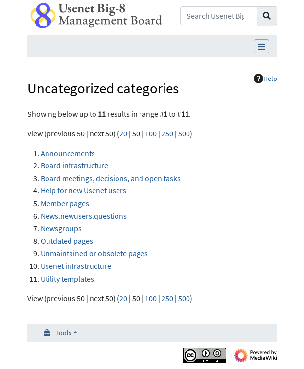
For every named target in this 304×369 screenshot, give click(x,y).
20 (123, 133)
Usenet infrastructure (76, 266)
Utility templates (67, 279)
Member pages (65, 203)
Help (265, 78)
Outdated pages (67, 241)
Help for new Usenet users (83, 190)
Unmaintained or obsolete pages (94, 253)
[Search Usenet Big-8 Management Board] (218, 15)
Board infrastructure (74, 165)
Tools (63, 332)
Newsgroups (61, 228)
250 (167, 133)
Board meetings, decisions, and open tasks (111, 178)
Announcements (68, 153)
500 (184, 133)
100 (151, 133)
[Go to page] (267, 15)
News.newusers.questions (84, 216)
